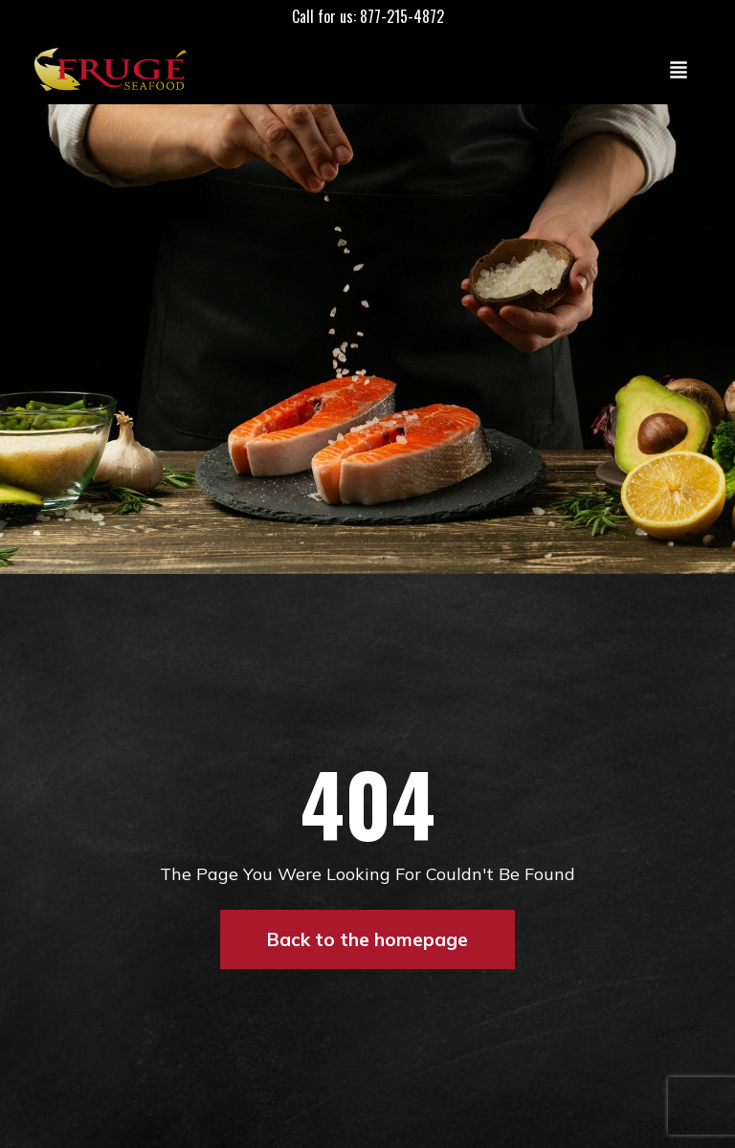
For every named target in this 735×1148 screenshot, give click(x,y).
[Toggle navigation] (679, 69)
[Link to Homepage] (114, 69)
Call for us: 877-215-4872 (368, 16)
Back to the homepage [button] (367, 939)
